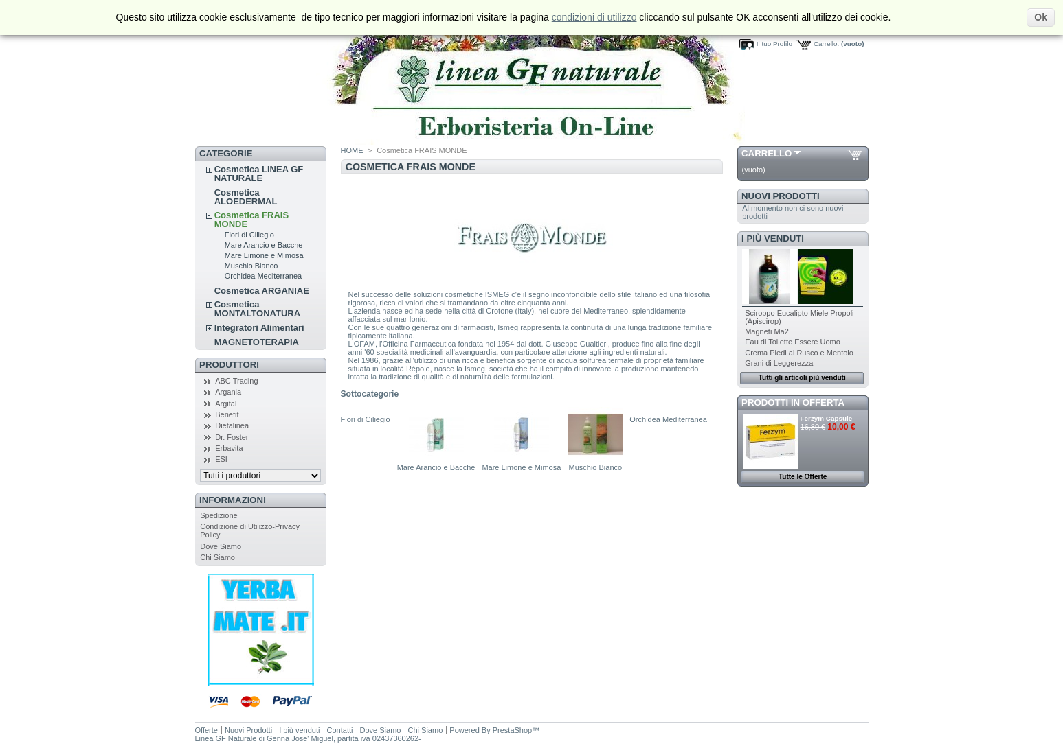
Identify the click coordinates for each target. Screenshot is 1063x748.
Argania (228, 392)
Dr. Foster (231, 437)
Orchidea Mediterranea (263, 276)
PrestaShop (512, 730)
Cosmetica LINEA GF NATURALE (259, 173)
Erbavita (229, 448)
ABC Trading (236, 381)
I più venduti (772, 238)
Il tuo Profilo (774, 43)
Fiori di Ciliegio (249, 235)
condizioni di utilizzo (594, 17)
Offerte (206, 730)
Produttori (229, 365)
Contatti (340, 730)
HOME (352, 150)
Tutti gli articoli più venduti (802, 378)
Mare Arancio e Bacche (264, 245)
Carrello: (826, 43)
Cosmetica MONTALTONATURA (257, 308)
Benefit (226, 414)
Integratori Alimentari (259, 328)
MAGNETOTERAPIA (256, 342)
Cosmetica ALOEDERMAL (246, 197)
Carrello (766, 153)
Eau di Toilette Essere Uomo (792, 342)
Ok (1040, 17)
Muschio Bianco (251, 265)
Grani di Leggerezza (779, 363)
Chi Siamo (217, 557)
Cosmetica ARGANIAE (261, 290)
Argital (225, 403)
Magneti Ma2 (767, 331)
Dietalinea (232, 425)
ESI (221, 459)
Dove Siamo (220, 546)
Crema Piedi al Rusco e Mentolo (799, 353)
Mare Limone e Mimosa (264, 255)
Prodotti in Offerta (792, 402)
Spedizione (218, 515)
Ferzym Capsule (827, 418)
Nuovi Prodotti (780, 196)
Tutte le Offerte (803, 476)
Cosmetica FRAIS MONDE (251, 219)
